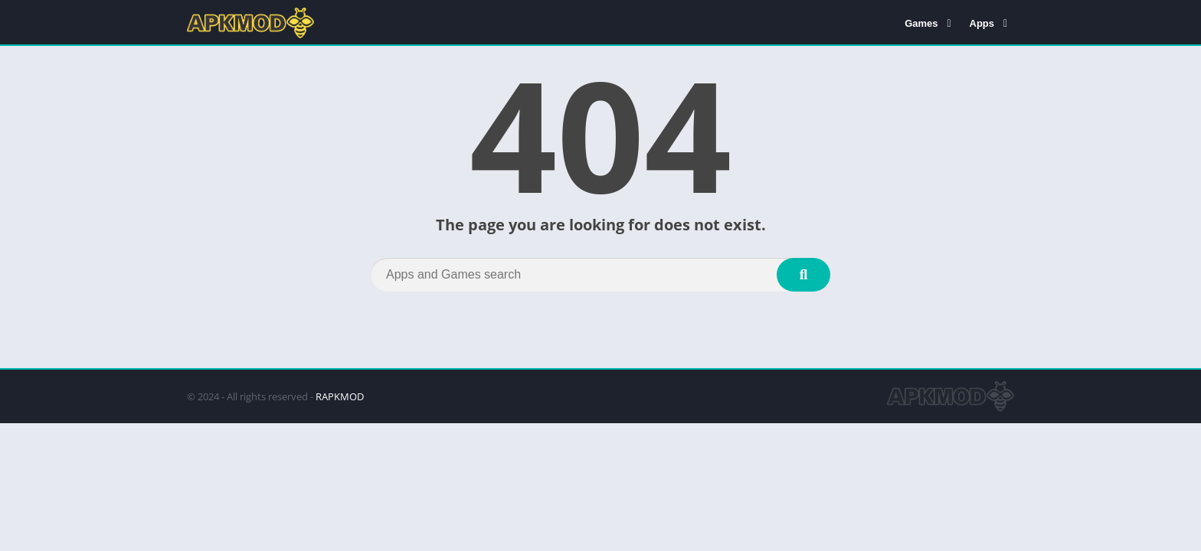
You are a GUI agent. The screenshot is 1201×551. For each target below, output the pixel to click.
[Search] (600, 275)
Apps (982, 23)
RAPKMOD (340, 396)
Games (921, 23)
